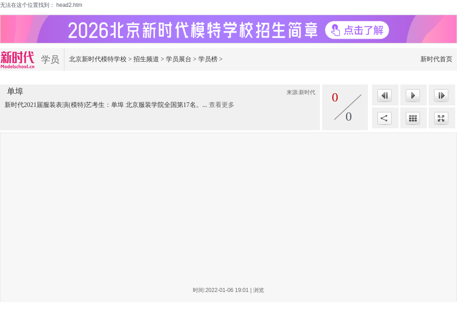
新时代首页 (436, 59)
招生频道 (146, 59)
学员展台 (178, 59)
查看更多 (221, 104)
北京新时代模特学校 (98, 59)
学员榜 (208, 59)
